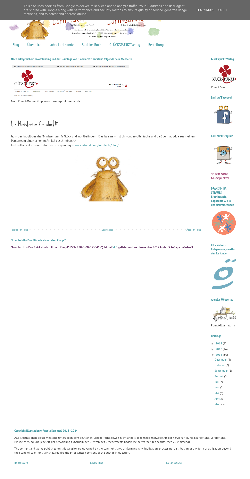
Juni (217, 387)
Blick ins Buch (91, 44)
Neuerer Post (20, 230)
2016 (219, 354)
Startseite (107, 230)
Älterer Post (193, 230)
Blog (15, 44)
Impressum (21, 462)
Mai (217, 393)
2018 (219, 343)
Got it (222, 10)
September (222, 370)
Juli (217, 382)
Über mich (34, 44)
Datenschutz (174, 462)
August (219, 376)
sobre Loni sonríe (62, 44)
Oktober (220, 365)
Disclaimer (96, 462)
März (218, 404)
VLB (114, 247)
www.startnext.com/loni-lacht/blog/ (95, 145)
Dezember (221, 359)
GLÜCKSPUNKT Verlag (124, 44)
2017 (219, 349)
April (218, 398)
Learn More (205, 10)
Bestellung (156, 44)
